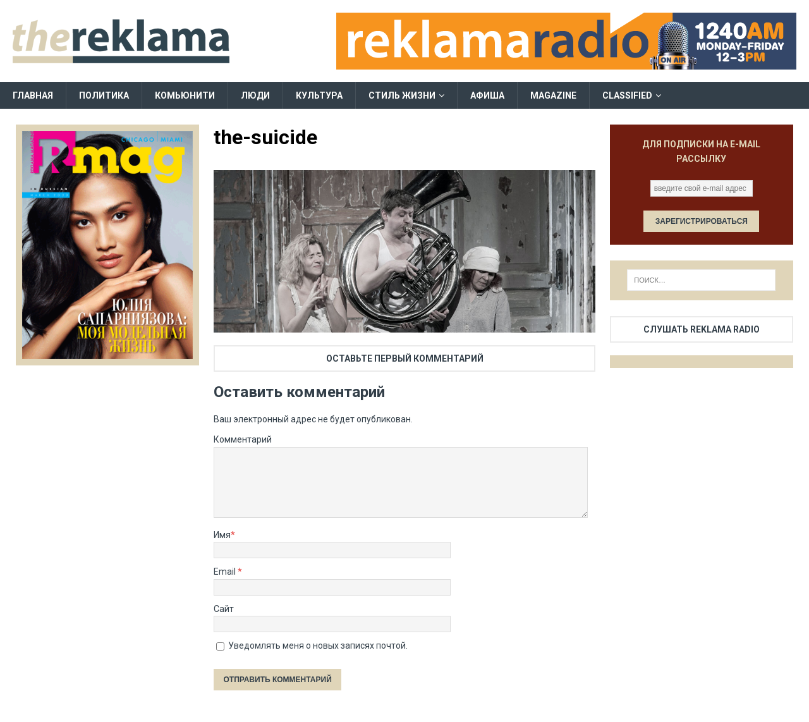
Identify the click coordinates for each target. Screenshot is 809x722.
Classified (627, 95)
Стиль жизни (401, 95)
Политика (104, 95)
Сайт (224, 609)
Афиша (487, 95)
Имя (222, 535)
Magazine (553, 95)
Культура (319, 95)
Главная (33, 95)
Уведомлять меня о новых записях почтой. (318, 645)
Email (226, 571)
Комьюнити (185, 95)
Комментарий (243, 439)
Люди (255, 95)
